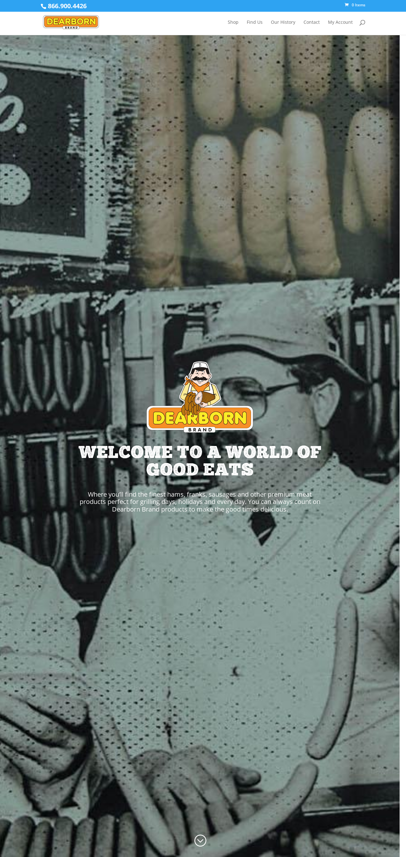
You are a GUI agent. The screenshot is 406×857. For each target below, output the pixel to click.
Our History (283, 22)
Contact (312, 22)
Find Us (255, 22)
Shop (233, 22)
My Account (340, 22)
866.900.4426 (67, 6)
